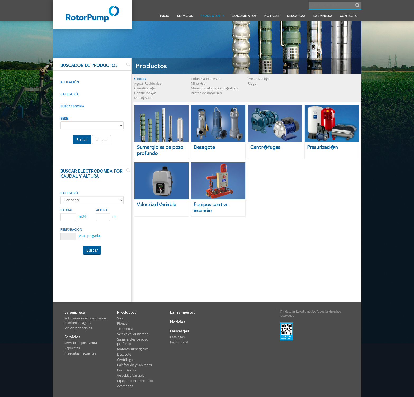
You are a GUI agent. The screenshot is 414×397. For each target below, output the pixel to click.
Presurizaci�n (259, 78)
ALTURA (101, 210)
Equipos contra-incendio (211, 207)
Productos (212, 16)
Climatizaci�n (145, 88)
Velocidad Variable (156, 204)
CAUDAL (66, 210)
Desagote (204, 147)
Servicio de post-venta (80, 343)
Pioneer (123, 323)
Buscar (82, 140)
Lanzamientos (244, 16)
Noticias (271, 16)
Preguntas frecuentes (80, 353)
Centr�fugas (265, 147)
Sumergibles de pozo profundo (160, 150)
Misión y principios (78, 328)
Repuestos (72, 348)
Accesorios (125, 386)
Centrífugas (125, 359)
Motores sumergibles (132, 349)
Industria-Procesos (205, 78)
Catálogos (177, 337)
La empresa (322, 16)
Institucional (179, 342)
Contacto (349, 16)
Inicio (165, 16)
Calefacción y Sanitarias (134, 365)
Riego (252, 83)
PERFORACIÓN (71, 229)
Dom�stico (143, 97)
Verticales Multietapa (132, 334)
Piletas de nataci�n (206, 93)
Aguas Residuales (147, 83)
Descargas (296, 16)
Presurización (127, 370)
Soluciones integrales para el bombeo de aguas (85, 320)
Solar (121, 318)
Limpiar (102, 140)
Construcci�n (145, 93)
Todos (140, 78)
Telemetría (125, 329)
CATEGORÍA (69, 193)
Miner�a (198, 83)
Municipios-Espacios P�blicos (214, 88)
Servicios (185, 16)
